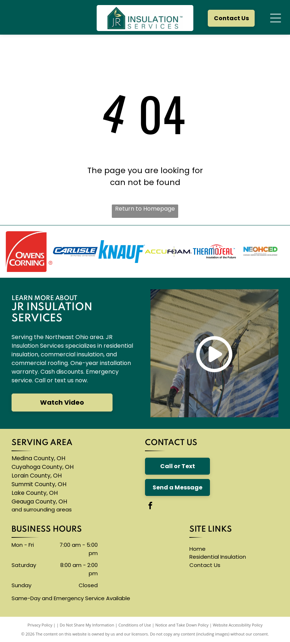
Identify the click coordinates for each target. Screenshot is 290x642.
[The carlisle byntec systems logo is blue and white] (75, 251)
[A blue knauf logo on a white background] (121, 251)
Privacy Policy (39, 625)
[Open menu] (275, 18)
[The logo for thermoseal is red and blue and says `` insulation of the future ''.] (215, 251)
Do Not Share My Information (87, 625)
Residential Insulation (217, 556)
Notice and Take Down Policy (182, 625)
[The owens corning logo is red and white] (29, 251)
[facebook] (150, 506)
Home (197, 549)
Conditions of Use (134, 625)
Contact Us (204, 565)
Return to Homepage (145, 209)
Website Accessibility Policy (238, 625)
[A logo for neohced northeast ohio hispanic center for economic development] (261, 251)
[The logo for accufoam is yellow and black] (168, 251)
